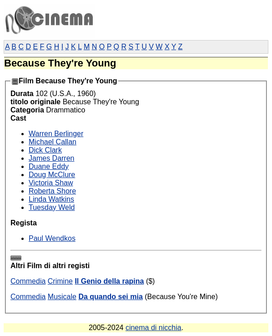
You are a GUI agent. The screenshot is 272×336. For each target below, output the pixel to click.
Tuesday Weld (52, 207)
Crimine (60, 281)
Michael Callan (52, 142)
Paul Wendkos (52, 238)
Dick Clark (45, 150)
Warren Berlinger (56, 133)
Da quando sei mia (110, 296)
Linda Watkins (51, 199)
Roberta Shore (52, 191)
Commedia (27, 281)
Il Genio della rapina (109, 281)
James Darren (51, 158)
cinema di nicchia (153, 327)
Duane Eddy (49, 166)
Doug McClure (52, 174)
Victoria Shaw (51, 183)
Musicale (62, 296)
